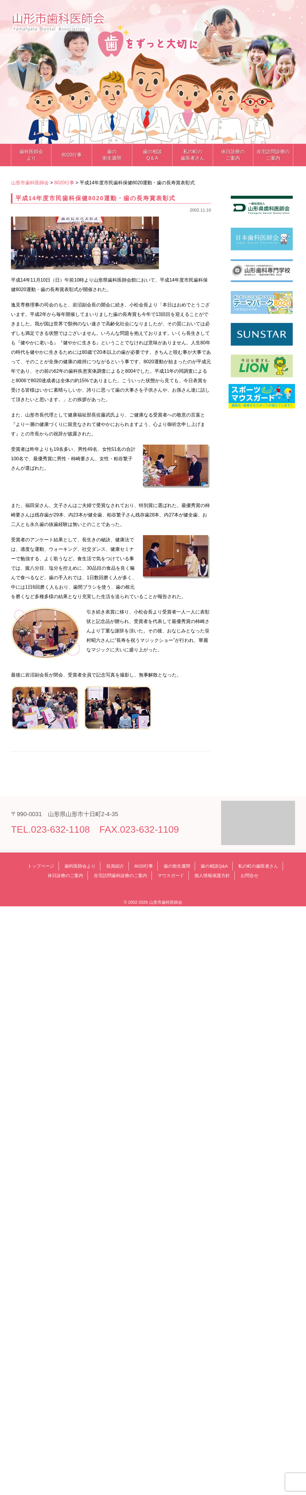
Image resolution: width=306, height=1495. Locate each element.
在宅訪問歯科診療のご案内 (120, 875)
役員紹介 (115, 865)
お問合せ (249, 875)
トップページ (41, 865)
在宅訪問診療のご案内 (273, 155)
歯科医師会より (31, 155)
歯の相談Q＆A (152, 155)
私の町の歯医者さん (192, 155)
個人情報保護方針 (212, 875)
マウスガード (170, 875)
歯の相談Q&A (214, 865)
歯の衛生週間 (111, 155)
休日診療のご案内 (233, 155)
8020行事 (72, 154)
